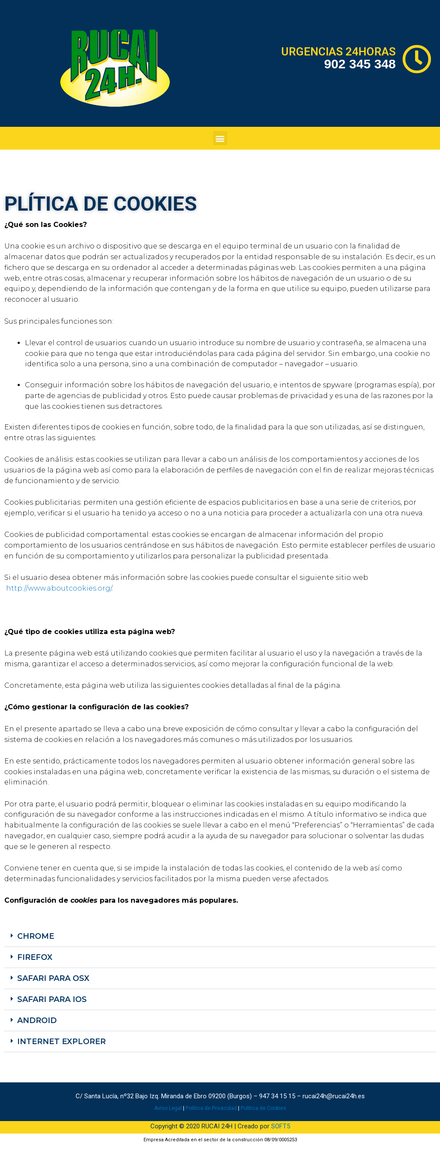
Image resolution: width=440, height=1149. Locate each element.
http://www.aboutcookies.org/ (59, 588)
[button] (220, 138)
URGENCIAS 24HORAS (338, 51)
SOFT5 (280, 1126)
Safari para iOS (52, 999)
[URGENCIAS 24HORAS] (416, 59)
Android (37, 1020)
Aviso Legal (168, 1108)
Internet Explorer (61, 1041)
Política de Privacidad (211, 1108)
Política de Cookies (263, 1108)
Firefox (34, 957)
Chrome (35, 936)
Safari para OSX (53, 978)
